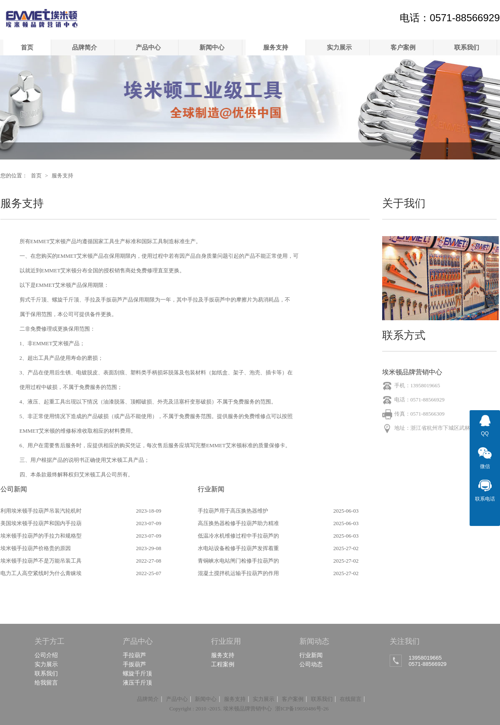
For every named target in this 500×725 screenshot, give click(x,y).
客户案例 (403, 47)
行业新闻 (311, 655)
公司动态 (311, 664)
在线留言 (350, 699)
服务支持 (275, 47)
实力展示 (339, 47)
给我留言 (46, 682)
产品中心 (148, 47)
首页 (27, 47)
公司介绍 (46, 655)
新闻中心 (211, 47)
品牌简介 (84, 47)
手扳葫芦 (134, 664)
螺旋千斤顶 (137, 673)
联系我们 (466, 47)
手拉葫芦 (134, 655)
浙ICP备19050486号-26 (302, 708)
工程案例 (222, 664)
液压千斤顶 (137, 682)
